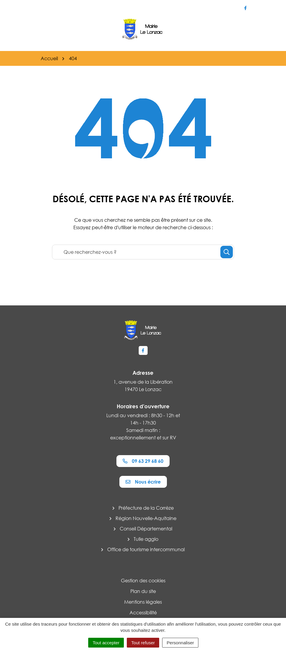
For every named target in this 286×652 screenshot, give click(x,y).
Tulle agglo (146, 539)
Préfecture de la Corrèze (146, 508)
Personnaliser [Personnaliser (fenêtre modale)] (180, 642)
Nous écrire (143, 482)
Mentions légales (143, 602)
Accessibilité (143, 613)
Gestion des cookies (143, 581)
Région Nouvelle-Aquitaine (146, 518)
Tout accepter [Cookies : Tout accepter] (106, 642)
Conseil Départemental (146, 529)
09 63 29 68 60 (143, 461)
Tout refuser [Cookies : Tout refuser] (143, 642)
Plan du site (143, 591)
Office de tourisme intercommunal (146, 549)
